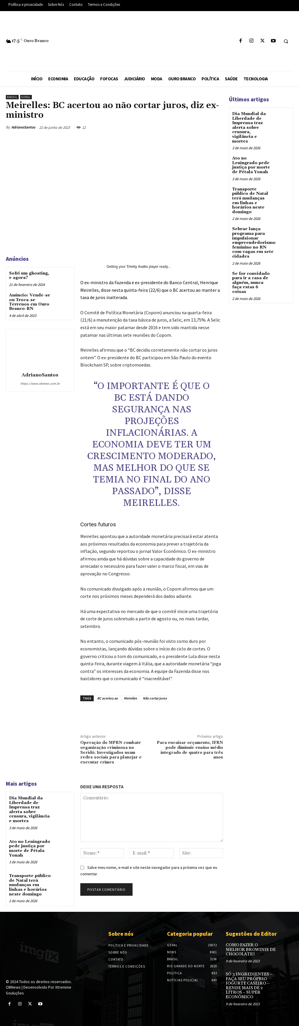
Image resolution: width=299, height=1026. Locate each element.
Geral (26, 97)
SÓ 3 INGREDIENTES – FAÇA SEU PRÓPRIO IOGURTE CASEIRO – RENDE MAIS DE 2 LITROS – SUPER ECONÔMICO (249, 984)
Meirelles (130, 698)
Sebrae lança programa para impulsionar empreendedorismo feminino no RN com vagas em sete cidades (254, 241)
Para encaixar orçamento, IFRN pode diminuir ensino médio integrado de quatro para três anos (190, 750)
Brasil (12, 97)
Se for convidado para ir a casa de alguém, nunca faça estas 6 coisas (251, 281)
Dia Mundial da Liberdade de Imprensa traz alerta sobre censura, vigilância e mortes (29, 809)
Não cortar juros (155, 698)
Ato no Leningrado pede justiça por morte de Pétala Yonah (29, 847)
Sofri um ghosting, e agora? (29, 275)
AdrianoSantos (23, 127)
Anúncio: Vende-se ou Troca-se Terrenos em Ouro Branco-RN (29, 302)
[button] (286, 41)
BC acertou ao (107, 698)
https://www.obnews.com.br (40, 383)
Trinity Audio (137, 267)
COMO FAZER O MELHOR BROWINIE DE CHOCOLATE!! (250, 949)
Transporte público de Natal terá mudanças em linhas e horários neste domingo (30, 884)
